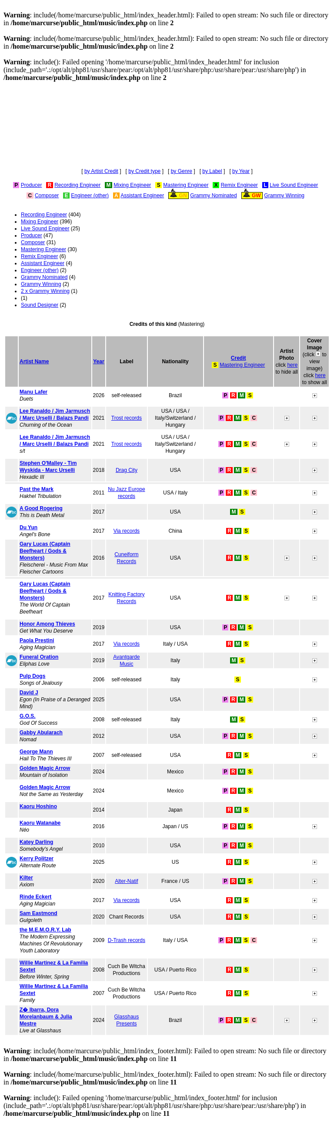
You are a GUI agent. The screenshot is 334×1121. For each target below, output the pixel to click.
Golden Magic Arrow (45, 768)
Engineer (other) (90, 195)
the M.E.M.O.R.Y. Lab (45, 930)
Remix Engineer (238, 185)
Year (98, 361)
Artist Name (34, 361)
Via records (127, 531)
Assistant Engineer (142, 195)
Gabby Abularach (41, 733)
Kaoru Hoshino (38, 806)
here (292, 365)
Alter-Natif (126, 881)
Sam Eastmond (38, 913)
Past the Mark (36, 489)
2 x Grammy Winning (45, 291)
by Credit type (144, 171)
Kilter (26, 878)
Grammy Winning (284, 195)
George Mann (36, 752)
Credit (238, 358)
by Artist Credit (101, 171)
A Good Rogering (41, 508)
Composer (47, 195)
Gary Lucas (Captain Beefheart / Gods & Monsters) (45, 551)
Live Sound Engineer (294, 185)
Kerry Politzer (36, 859)
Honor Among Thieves (47, 624)
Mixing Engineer (132, 185)
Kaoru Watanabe (40, 823)
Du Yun (28, 527)
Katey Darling (36, 842)
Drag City (126, 470)
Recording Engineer (77, 185)
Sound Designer (39, 305)
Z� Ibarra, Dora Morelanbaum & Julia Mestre (46, 1017)
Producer (31, 185)
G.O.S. (28, 716)
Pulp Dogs (32, 676)
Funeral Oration (39, 657)
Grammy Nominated (213, 195)
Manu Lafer (33, 392)
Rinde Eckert (35, 897)
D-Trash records (126, 940)
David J (29, 693)
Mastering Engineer (185, 185)
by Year (241, 171)
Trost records (126, 418)
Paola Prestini (37, 640)
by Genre (181, 171)
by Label (212, 171)
